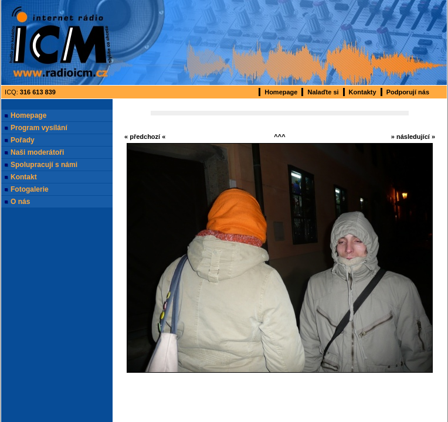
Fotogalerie (30, 189)
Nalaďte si (322, 92)
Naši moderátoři (37, 152)
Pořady (23, 140)
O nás (20, 202)
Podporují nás (407, 92)
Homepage (280, 92)
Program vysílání (39, 128)
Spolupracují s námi (44, 165)
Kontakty (362, 92)
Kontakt (24, 177)
